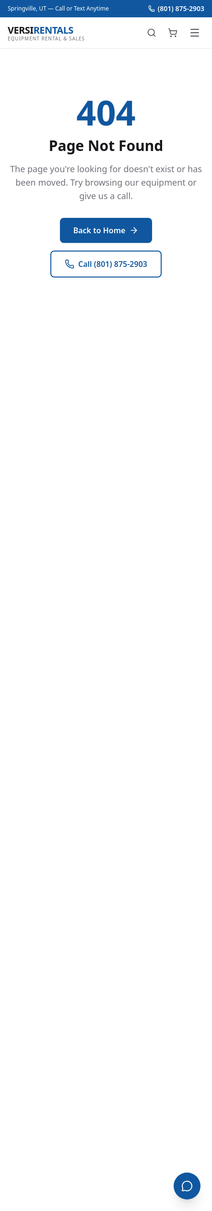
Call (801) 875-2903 (106, 264)
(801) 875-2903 (176, 8)
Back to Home (106, 230)
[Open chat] (187, 1186)
